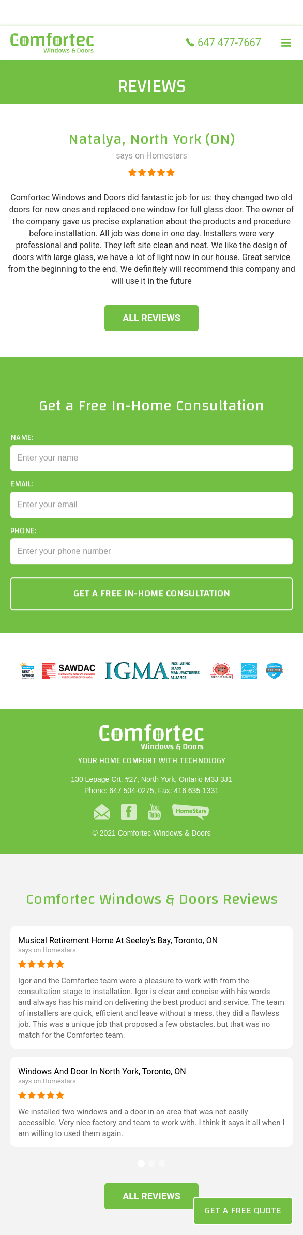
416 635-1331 (196, 790)
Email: (21, 490)
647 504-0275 (131, 790)
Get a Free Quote (243, 1210)
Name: (21, 443)
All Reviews (151, 317)
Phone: (23, 537)
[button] (286, 43)
